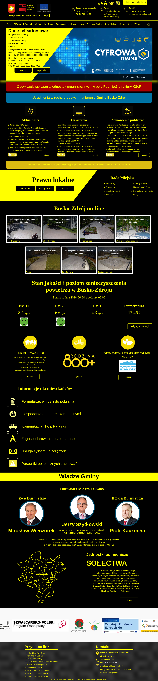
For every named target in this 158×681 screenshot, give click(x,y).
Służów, (135, 586)
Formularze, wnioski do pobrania (47, 401)
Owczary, (133, 581)
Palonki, (94, 583)
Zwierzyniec (125, 591)
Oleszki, (119, 581)
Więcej (23, 70)
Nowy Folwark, (109, 581)
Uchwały (25, 188)
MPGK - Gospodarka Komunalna (38, 670)
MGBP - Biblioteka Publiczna (37, 676)
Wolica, (127, 589)
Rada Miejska (110, 24)
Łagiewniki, (116, 578)
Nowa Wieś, (99, 581)
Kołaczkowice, (114, 576)
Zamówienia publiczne (66, 24)
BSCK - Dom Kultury (34, 659)
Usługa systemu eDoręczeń (43, 451)
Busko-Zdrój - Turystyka (35, 653)
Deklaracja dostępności (109, 673)
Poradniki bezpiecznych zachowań (49, 464)
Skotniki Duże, (105, 586)
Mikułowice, (125, 578)
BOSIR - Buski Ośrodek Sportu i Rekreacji (42, 662)
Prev (38, 77)
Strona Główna (14, 24)
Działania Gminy (94, 24)
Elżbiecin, (114, 573)
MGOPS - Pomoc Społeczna (37, 665)
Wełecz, (111, 589)
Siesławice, (135, 583)
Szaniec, (94, 589)
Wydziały (41, 70)
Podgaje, (109, 583)
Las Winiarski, (106, 578)
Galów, (128, 573)
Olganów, (125, 581)
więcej (46, 155)
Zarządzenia (45, 188)
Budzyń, (132, 571)
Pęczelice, (102, 583)
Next (148, 77)
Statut (65, 188)
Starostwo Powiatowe (34, 656)
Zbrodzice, (105, 591)
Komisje (109, 194)
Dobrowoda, (106, 573)
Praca (51, 24)
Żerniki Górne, (115, 591)
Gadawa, (122, 573)
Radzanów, (118, 583)
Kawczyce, (104, 576)
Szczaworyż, (103, 589)
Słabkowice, (127, 586)
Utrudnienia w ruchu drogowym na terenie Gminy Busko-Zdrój (79, 97)
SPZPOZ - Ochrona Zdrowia (37, 673)
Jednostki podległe (134, 2)
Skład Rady (110, 183)
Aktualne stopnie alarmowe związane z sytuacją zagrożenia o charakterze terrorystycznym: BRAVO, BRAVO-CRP (79, 165)
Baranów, (99, 571)
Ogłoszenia (40, 24)
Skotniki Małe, (117, 586)
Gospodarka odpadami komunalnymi (51, 414)
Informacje (28, 24)
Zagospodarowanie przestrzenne (48, 439)
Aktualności (12, 154)
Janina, (134, 573)
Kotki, (98, 578)
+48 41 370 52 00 (110, 663)
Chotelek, (97, 573)
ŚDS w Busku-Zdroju (34, 668)
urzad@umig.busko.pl (142, 14)
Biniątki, (113, 571)
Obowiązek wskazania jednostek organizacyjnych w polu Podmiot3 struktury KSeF (79, 86)
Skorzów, (96, 586)
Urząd (81, 24)
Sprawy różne (125, 24)
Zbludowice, (135, 589)
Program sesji (111, 187)
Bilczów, (106, 571)
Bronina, (126, 571)
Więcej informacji (140, 326)
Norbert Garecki (102, 679)
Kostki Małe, (134, 576)
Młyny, (132, 578)
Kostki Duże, (125, 576)
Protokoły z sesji (113, 191)
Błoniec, (119, 571)
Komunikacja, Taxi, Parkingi (43, 426)
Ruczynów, (126, 583)
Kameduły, (96, 576)
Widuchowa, (119, 589)
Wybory (138, 24)
